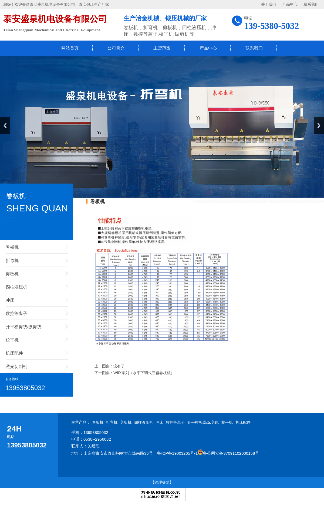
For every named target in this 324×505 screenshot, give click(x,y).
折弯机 (12, 260)
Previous (5, 125)
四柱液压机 (16, 287)
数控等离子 (16, 313)
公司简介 (116, 48)
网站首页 (70, 48)
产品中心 (290, 4)
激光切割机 (16, 366)
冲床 (10, 300)
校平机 (12, 340)
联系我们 (311, 4)
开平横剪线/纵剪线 (23, 326)
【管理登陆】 (162, 482)
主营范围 (162, 48)
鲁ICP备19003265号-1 (177, 453)
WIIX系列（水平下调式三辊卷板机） (143, 373)
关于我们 (268, 4)
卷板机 (12, 247)
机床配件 (14, 353)
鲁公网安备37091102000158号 (228, 453)
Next (319, 125)
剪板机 (12, 273)
